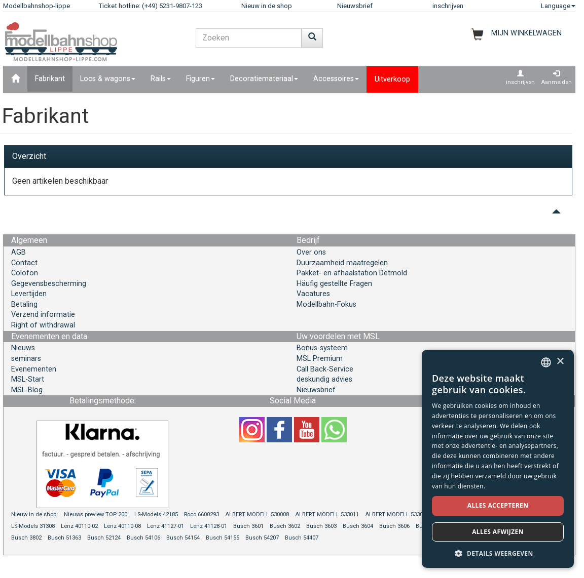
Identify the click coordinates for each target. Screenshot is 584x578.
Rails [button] (161, 78)
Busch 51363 (64, 537)
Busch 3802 (26, 537)
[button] (498, 553)
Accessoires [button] (336, 78)
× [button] (560, 361)
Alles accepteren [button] (498, 505)
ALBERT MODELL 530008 (257, 514)
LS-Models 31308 (33, 526)
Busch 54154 (183, 537)
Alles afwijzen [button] (498, 531)
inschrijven (447, 6)
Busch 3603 (321, 526)
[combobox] (546, 362)
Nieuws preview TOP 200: (97, 514)
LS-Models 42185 (156, 514)
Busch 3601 (248, 526)
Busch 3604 (358, 526)
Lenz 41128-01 (208, 526)
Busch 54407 (301, 537)
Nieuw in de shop (266, 6)
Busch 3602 (285, 526)
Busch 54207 (262, 537)
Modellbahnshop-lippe (36, 6)
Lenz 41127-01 (165, 526)
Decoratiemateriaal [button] (264, 78)
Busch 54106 (143, 537)
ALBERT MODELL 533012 (397, 514)
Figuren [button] (200, 78)
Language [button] (558, 6)
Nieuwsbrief (355, 6)
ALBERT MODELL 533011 (327, 514)
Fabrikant (50, 78)
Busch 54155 (222, 537)
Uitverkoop (392, 79)
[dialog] (498, 459)
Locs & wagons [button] (107, 78)
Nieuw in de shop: (34, 514)
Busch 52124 (104, 537)
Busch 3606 (394, 526)
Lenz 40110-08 (122, 526)
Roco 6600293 (201, 514)
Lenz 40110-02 (79, 526)
